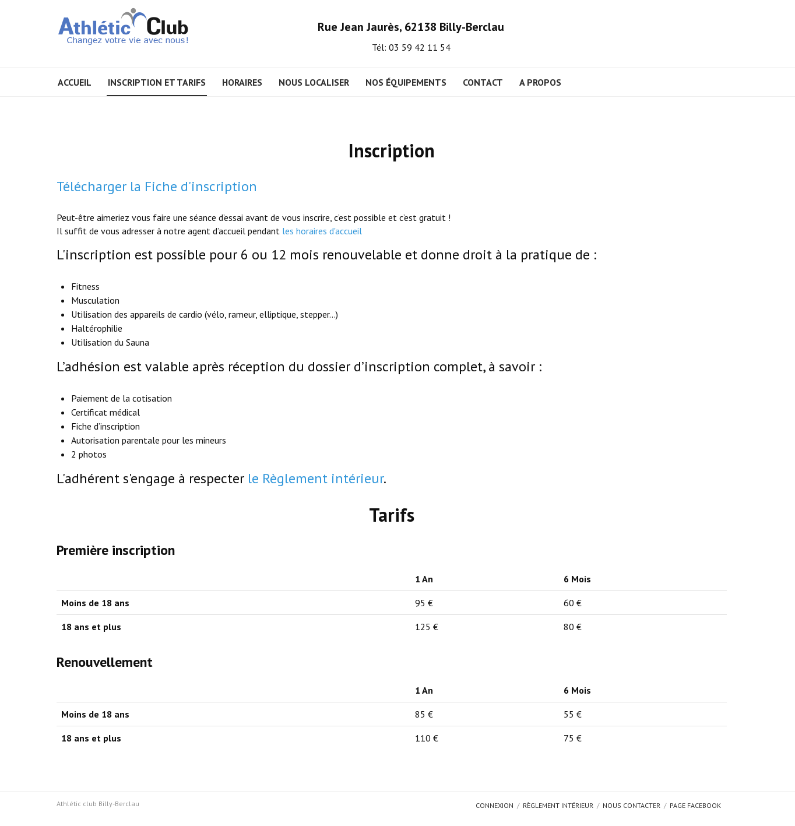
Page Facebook (695, 805)
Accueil (75, 82)
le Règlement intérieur (316, 478)
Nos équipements (405, 82)
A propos (540, 82)
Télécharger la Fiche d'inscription (157, 186)
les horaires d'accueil (322, 231)
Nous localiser (314, 82)
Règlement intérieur (558, 805)
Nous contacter (631, 805)
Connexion (494, 805)
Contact (483, 82)
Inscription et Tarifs (157, 82)
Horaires (242, 82)
